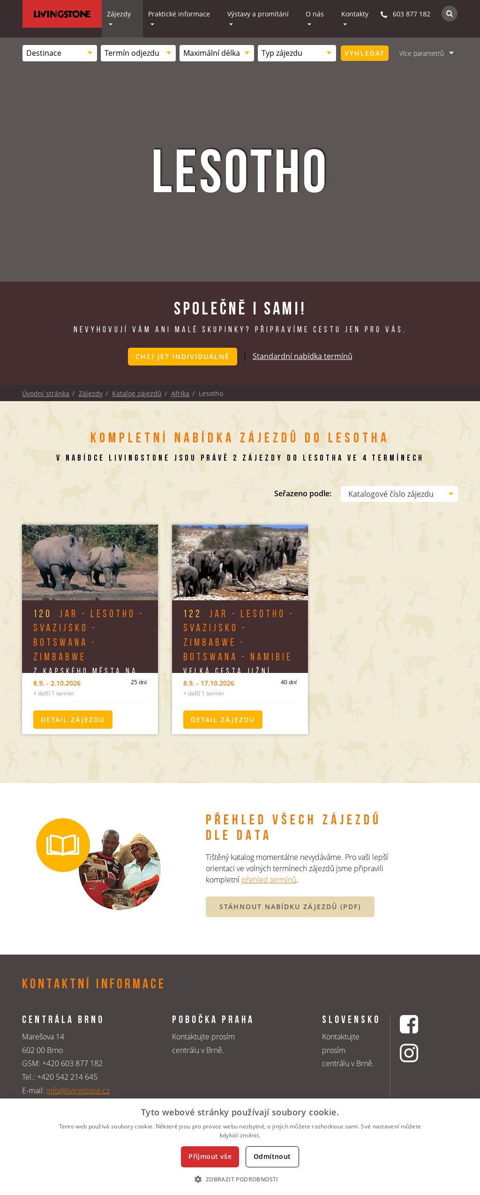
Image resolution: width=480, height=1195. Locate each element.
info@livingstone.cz (78, 1090)
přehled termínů (268, 879)
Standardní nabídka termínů (302, 356)
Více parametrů (421, 53)
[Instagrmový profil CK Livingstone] (421, 1053)
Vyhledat (365, 53)
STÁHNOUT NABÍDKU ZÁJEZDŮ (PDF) (290, 906)
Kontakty (354, 13)
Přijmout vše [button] (210, 1156)
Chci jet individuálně (182, 356)
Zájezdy (119, 13)
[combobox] (59, 53)
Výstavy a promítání (258, 13)
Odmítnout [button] (272, 1156)
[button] (240, 1179)
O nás (315, 13)
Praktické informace (179, 13)
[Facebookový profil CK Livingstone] (421, 1024)
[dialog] (240, 1146)
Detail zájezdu (73, 719)
